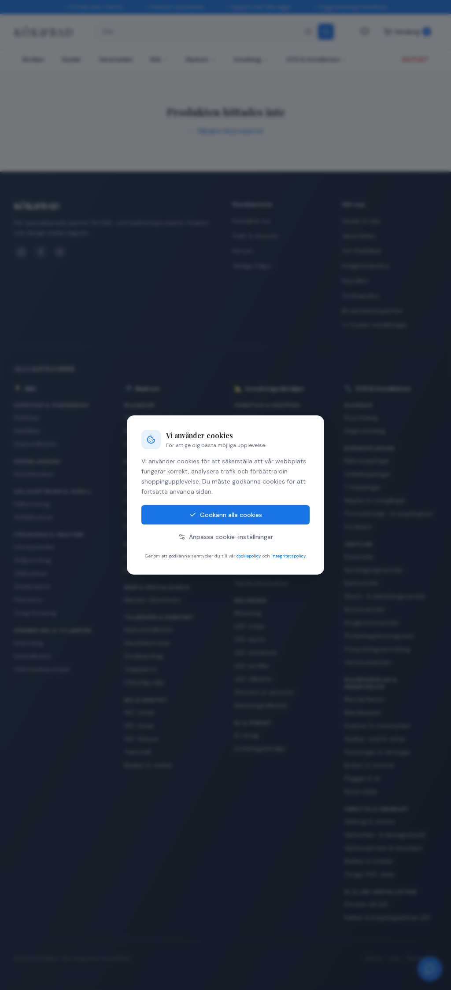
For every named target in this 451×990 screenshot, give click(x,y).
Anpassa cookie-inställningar (225, 537)
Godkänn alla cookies (225, 515)
